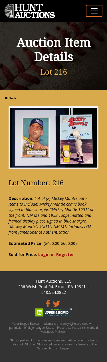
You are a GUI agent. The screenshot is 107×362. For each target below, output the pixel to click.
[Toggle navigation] (94, 11)
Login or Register (56, 254)
